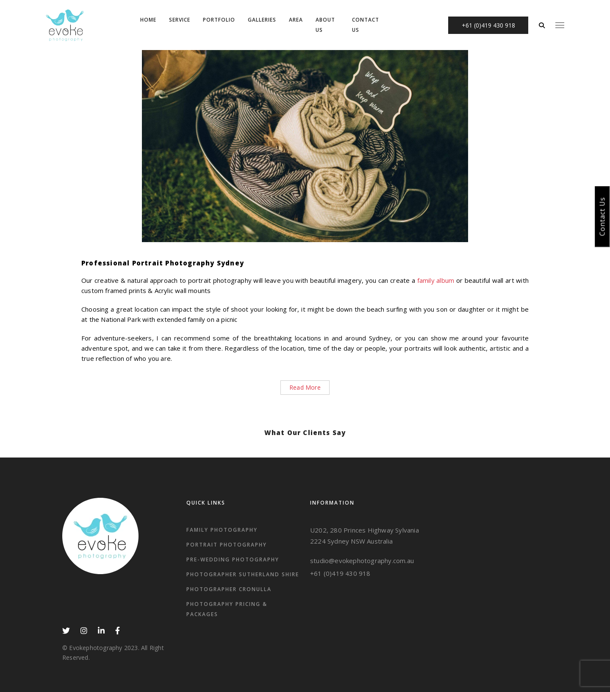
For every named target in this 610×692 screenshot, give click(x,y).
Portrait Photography (226, 544)
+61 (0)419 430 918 (340, 573)
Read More (305, 387)
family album (436, 280)
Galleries (262, 19)
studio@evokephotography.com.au (362, 560)
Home (148, 19)
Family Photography (222, 529)
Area (296, 19)
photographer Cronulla (229, 589)
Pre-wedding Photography (232, 559)
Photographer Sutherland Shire (242, 574)
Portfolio (219, 19)
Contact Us (602, 216)
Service (179, 19)
